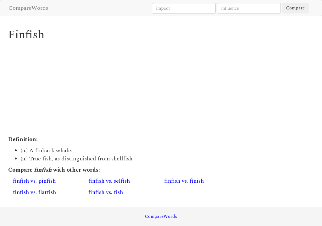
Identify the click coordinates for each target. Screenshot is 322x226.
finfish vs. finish (184, 181)
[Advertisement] (121, 88)
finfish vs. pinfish (34, 181)
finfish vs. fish (105, 192)
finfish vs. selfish (109, 181)
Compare (295, 8)
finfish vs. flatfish (34, 192)
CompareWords (28, 8)
